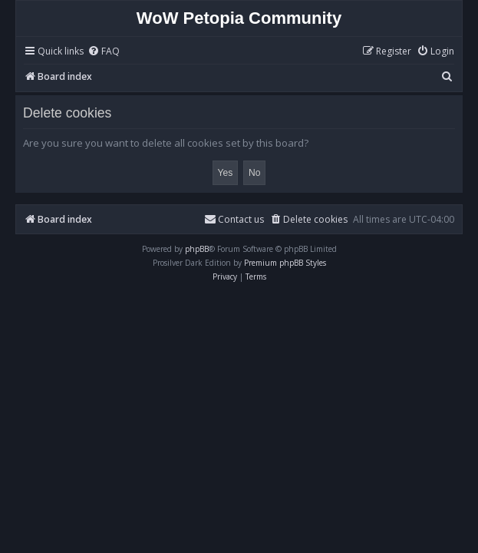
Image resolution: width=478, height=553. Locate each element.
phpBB (197, 248)
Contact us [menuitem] (234, 219)
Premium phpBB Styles (285, 262)
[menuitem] (103, 51)
